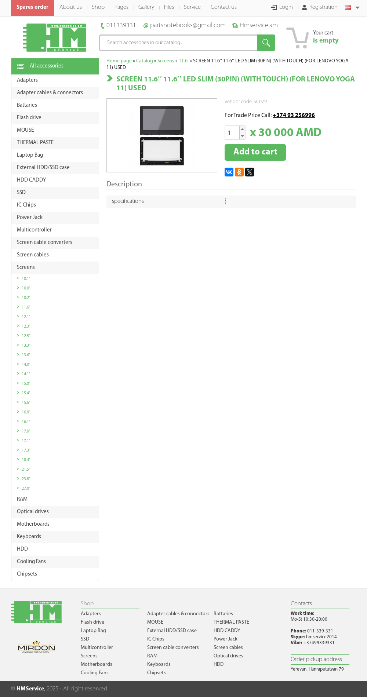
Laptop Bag (93, 631)
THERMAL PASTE (231, 622)
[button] (242, 129)
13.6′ (26, 355)
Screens (165, 61)
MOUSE (155, 622)
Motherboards (96, 664)
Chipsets (156, 673)
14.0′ (26, 364)
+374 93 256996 (294, 115)
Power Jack (225, 639)
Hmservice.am (259, 25)
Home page (119, 61)
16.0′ (26, 412)
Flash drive (92, 622)
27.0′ (26, 488)
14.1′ (26, 374)
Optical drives (228, 656)
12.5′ (26, 336)
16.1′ (26, 422)
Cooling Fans (95, 673)
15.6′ (26, 403)
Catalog (144, 61)
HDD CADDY (227, 631)
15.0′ (26, 384)
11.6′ (26, 307)
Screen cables (228, 647)
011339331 (121, 25)
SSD (85, 639)
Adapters (91, 614)
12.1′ (26, 317)
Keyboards (159, 664)
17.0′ (26, 431)
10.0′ (26, 288)
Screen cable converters (173, 647)
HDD (219, 664)
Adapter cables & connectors (178, 614)
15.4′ (26, 393)
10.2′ (26, 298)
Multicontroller (97, 647)
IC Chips (155, 639)
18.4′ (26, 460)
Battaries (223, 614)
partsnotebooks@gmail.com (188, 25)
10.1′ (26, 279)
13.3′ (26, 345)
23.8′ (26, 479)
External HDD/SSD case (172, 631)
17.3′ (26, 450)
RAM (152, 656)
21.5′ (26, 469)
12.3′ (26, 326)
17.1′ (26, 441)
